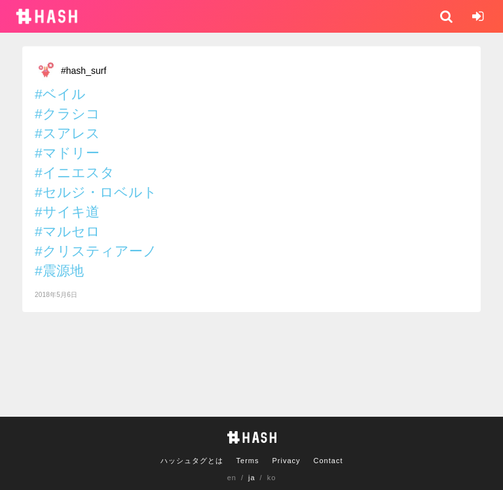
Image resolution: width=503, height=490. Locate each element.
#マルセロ (67, 231)
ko (271, 477)
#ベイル (60, 93)
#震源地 (59, 270)
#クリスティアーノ (96, 250)
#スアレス (67, 133)
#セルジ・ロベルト (96, 192)
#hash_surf (83, 70)
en (231, 477)
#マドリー (67, 152)
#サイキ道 (67, 211)
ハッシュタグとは (191, 460)
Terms (247, 460)
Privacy (286, 460)
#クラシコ (67, 113)
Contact (328, 460)
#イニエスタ (75, 172)
